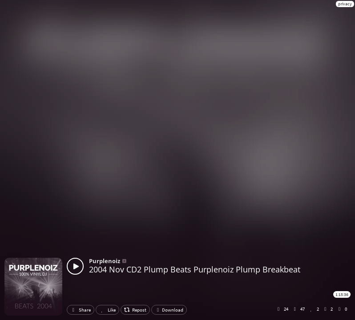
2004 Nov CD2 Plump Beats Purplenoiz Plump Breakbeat (194, 269)
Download (169, 310)
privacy (345, 4)
